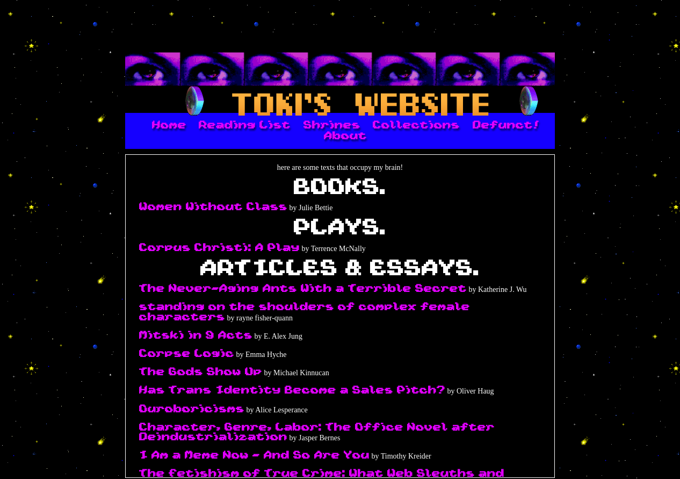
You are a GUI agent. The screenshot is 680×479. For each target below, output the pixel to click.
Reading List (245, 125)
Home (169, 125)
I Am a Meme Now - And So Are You (254, 455)
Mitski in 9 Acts (195, 335)
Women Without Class (213, 207)
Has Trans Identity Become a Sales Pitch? (292, 390)
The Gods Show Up (200, 372)
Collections (416, 125)
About (345, 136)
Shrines (331, 125)
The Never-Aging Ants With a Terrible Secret (303, 288)
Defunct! (506, 125)
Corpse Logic (186, 353)
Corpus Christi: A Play (219, 248)
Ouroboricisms (191, 409)
